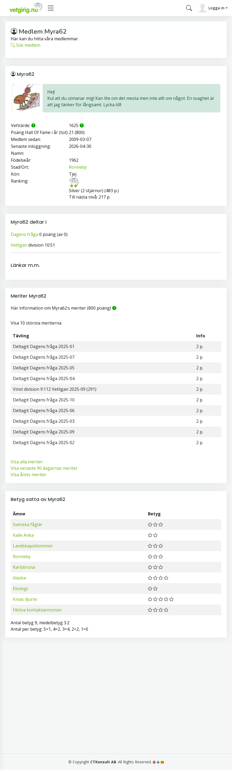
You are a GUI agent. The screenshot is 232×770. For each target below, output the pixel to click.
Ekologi (20, 588)
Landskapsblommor (33, 546)
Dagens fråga (24, 234)
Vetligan (19, 245)
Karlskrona (24, 567)
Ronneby (78, 167)
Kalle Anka (23, 535)
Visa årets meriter (28, 474)
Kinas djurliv (25, 599)
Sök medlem (25, 45)
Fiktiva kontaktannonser (37, 610)
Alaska (19, 578)
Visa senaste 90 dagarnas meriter (44, 468)
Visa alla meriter (27, 462)
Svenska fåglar (27, 524)
